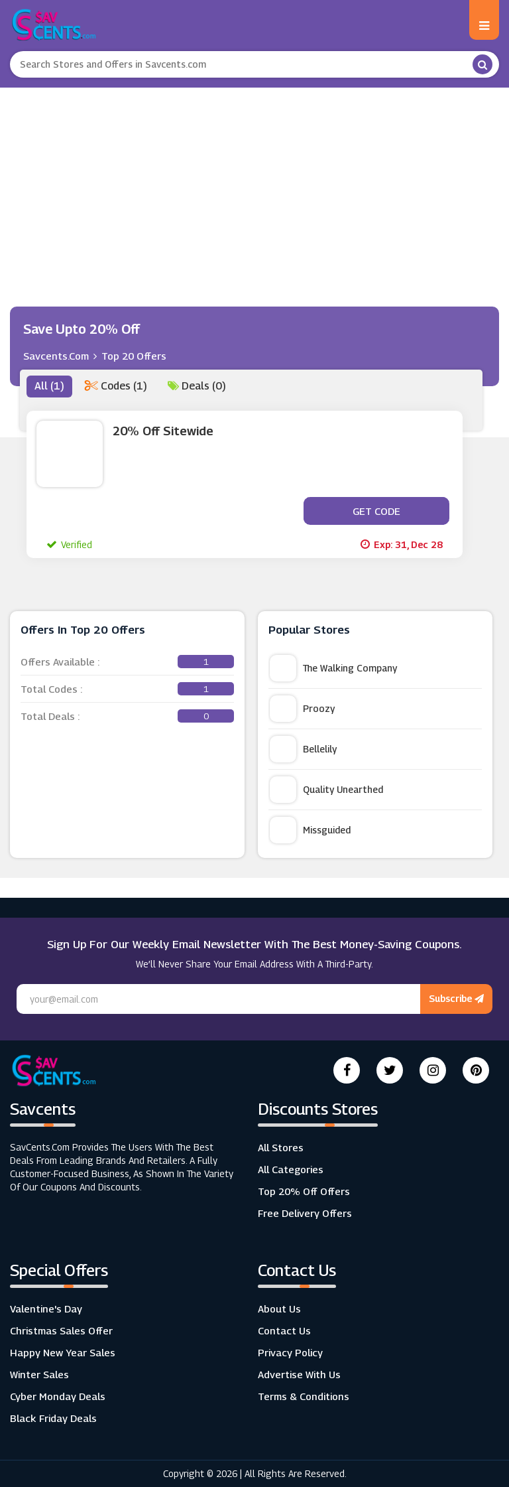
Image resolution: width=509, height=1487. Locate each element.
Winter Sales (39, 1374)
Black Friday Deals (53, 1418)
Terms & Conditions (303, 1396)
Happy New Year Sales (62, 1352)
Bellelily (303, 749)
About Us (279, 1308)
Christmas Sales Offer (61, 1330)
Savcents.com (56, 356)
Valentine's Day (46, 1308)
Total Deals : (127, 716)
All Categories (290, 1169)
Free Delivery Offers (305, 1213)
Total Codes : (127, 688)
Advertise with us (299, 1374)
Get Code (376, 511)
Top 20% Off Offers (304, 1191)
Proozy (302, 708)
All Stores (281, 1147)
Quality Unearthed (326, 789)
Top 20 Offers (133, 356)
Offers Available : (127, 661)
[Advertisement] (254, 187)
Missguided (310, 830)
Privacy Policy (290, 1352)
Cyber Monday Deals (57, 1396)
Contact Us (284, 1330)
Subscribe (456, 998)
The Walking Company (333, 668)
